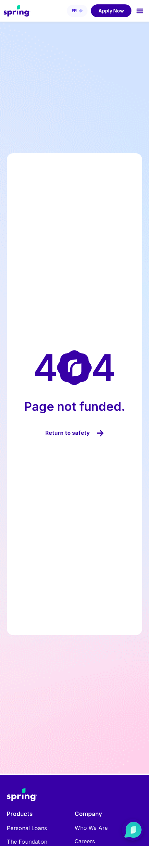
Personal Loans (27, 828)
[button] (140, 10)
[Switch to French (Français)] (77, 11)
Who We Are (91, 827)
